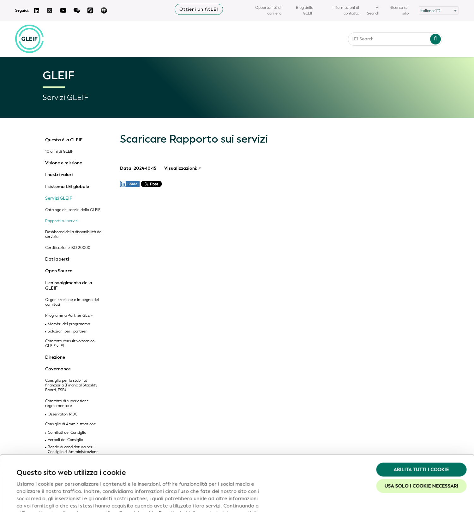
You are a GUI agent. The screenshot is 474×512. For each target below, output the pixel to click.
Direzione (55, 357)
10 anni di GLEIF (59, 151)
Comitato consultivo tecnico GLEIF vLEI (69, 343)
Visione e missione (63, 163)
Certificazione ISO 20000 (67, 247)
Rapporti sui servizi (61, 221)
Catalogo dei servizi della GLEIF (72, 210)
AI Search (373, 10)
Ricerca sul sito (399, 10)
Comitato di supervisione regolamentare (67, 403)
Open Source (58, 271)
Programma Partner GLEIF (69, 315)
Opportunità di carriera (268, 10)
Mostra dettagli (34, 500)
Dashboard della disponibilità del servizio (73, 234)
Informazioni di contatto (346, 10)
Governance (58, 369)
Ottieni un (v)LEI (198, 9)
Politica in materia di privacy (101, 472)
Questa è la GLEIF (63, 140)
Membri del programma (69, 324)
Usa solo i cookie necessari (421, 438)
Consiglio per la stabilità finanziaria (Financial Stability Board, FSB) (71, 385)
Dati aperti (57, 259)
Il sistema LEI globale (67, 187)
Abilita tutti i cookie (421, 421)
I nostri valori (59, 175)
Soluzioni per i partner (67, 331)
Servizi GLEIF (58, 198)
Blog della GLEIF (304, 10)
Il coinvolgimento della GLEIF (68, 285)
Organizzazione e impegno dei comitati (72, 302)
